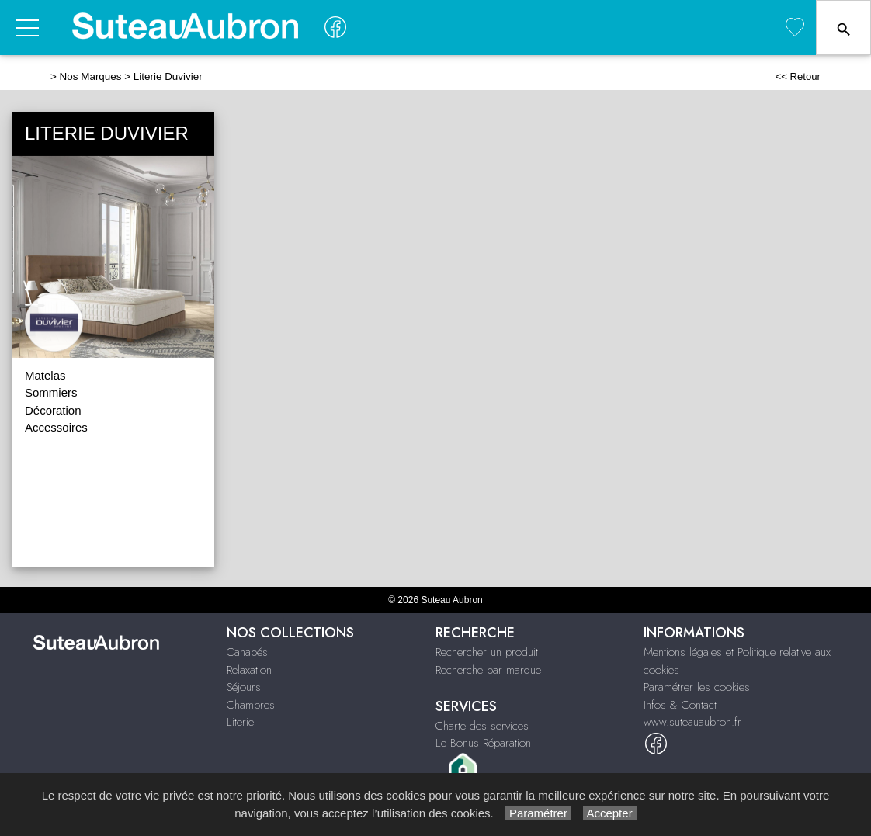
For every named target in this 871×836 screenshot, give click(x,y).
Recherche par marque (488, 669)
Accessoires (56, 427)
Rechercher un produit (487, 652)
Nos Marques (91, 76)
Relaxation (249, 669)
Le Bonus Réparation (483, 742)
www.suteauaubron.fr (692, 721)
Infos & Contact (680, 704)
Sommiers (51, 392)
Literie (240, 721)
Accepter (610, 813)
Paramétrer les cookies (697, 687)
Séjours (244, 687)
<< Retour (798, 76)
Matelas (45, 375)
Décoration (53, 410)
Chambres (251, 704)
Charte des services (482, 725)
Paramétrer (538, 813)
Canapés (247, 652)
